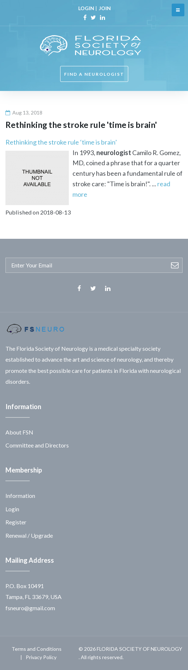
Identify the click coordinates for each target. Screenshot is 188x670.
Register (15, 522)
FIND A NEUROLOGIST (94, 74)
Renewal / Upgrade (29, 535)
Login (12, 508)
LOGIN (86, 8)
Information (20, 495)
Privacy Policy (41, 657)
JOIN (105, 8)
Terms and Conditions (37, 649)
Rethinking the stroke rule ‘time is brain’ (61, 142)
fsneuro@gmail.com (30, 607)
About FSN (19, 432)
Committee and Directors (37, 445)
